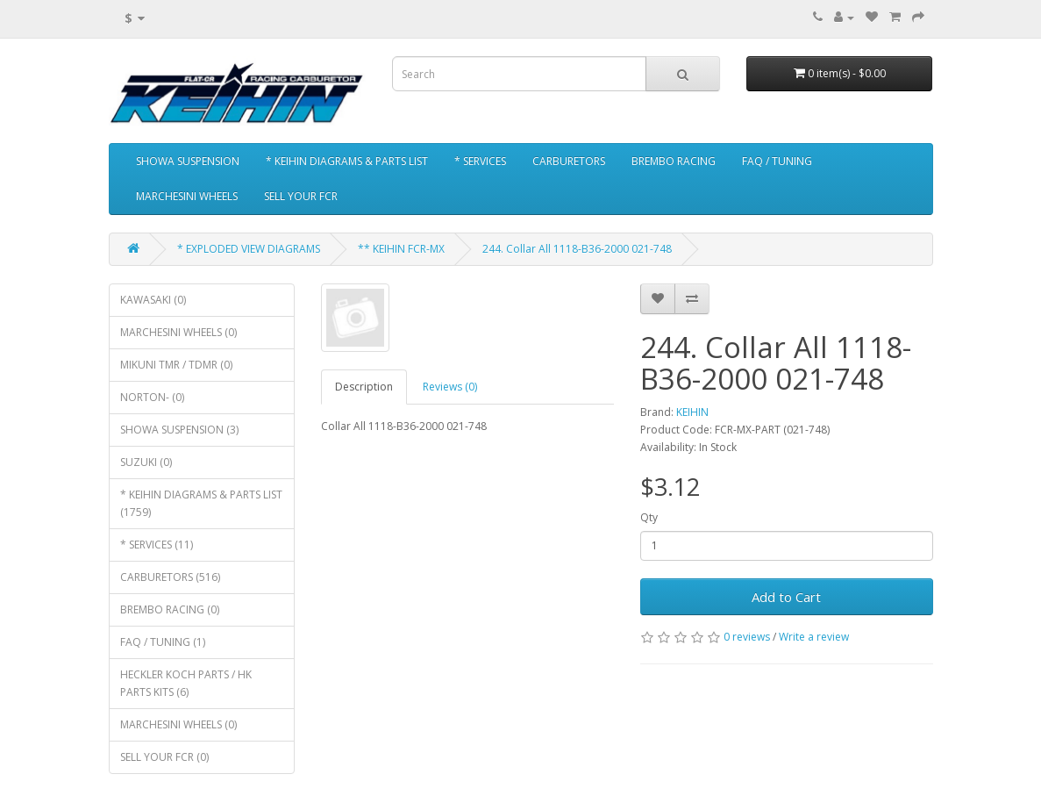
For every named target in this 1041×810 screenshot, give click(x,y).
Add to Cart (786, 597)
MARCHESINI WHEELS (187, 196)
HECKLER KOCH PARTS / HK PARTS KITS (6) (186, 683)
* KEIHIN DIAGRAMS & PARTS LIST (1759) (201, 503)
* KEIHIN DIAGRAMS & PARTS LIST (347, 161)
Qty (649, 517)
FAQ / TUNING (777, 161)
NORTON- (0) (152, 397)
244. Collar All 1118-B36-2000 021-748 (577, 248)
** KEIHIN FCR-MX (401, 248)
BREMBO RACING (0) (169, 609)
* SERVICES (480, 161)
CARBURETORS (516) (170, 577)
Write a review (814, 636)
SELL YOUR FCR (301, 196)
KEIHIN (692, 412)
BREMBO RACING (673, 161)
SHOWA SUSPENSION (187, 161)
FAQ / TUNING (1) (162, 641)
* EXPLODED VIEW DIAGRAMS (248, 248)
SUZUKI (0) (146, 462)
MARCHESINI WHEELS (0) (178, 332)
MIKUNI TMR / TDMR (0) (176, 364)
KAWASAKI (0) (153, 299)
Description (364, 386)
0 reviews (747, 636)
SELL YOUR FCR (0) (164, 756)
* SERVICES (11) (156, 544)
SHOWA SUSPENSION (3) (179, 429)
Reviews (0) (450, 386)
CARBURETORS (568, 161)
